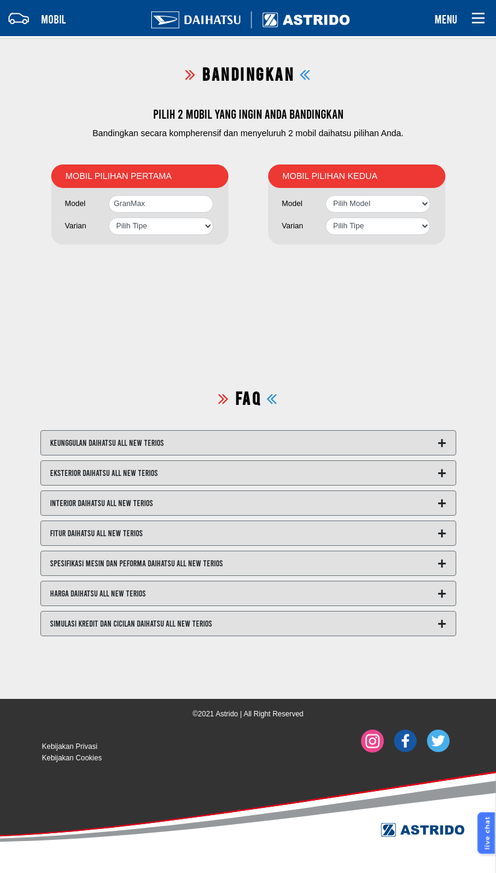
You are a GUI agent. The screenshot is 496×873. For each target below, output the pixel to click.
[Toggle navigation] (33, 18)
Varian (75, 226)
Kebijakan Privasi (70, 746)
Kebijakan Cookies (72, 758)
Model (75, 203)
